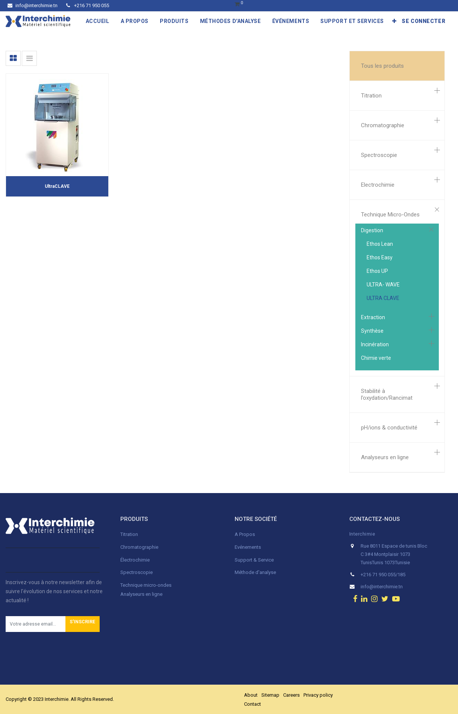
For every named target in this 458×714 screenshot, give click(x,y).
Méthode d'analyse (255, 572)
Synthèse (372, 331)
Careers (291, 695)
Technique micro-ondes (145, 585)
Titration (371, 95)
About (251, 695)
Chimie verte (376, 358)
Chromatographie (382, 125)
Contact (252, 704)
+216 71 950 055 (87, 5)
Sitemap (270, 695)
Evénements (248, 547)
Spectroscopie (379, 155)
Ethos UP (377, 271)
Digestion (372, 230)
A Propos (245, 534)
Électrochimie (135, 560)
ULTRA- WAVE (383, 285)
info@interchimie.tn (33, 5)
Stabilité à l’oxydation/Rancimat (387, 394)
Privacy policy (318, 695)
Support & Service (254, 560)
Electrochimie (377, 184)
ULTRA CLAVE (383, 298)
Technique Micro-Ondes (390, 214)
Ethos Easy (380, 257)
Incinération (375, 344)
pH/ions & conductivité (389, 427)
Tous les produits (382, 65)
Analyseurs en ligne (385, 457)
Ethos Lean (380, 244)
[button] (394, 21)
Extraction (373, 317)
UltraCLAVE (57, 186)
